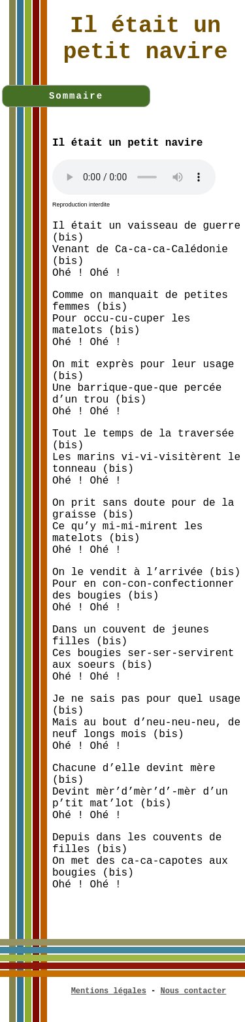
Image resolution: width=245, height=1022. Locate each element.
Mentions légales (108, 991)
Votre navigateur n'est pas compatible (134, 177)
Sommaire (76, 96)
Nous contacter (194, 991)
